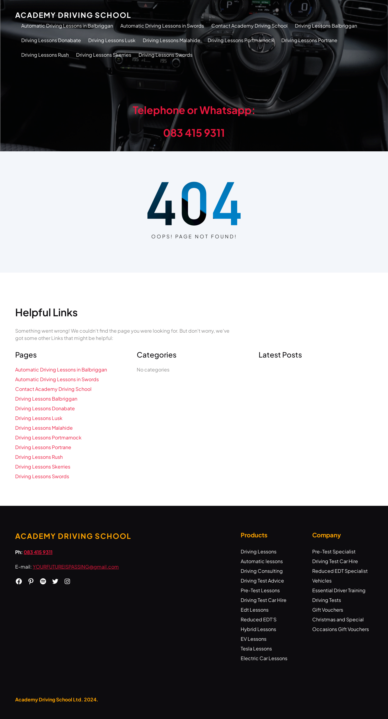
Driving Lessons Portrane (309, 40)
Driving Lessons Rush (45, 55)
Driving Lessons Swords (165, 55)
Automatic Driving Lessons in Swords (162, 25)
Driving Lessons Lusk (111, 40)
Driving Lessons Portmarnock (241, 40)
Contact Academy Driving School (249, 25)
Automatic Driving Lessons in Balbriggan (67, 25)
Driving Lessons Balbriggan (326, 25)
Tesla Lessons (256, 648)
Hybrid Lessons (258, 629)
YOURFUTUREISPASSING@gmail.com (76, 566)
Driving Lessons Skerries (103, 55)
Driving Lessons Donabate (51, 40)
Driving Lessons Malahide (171, 40)
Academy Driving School (73, 14)
